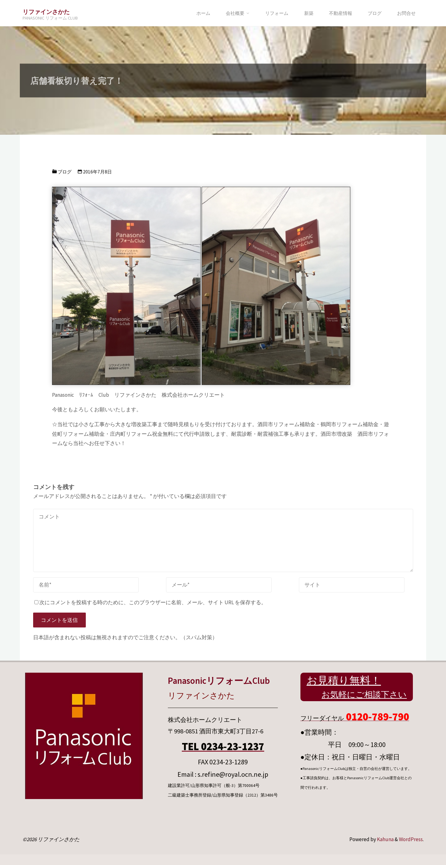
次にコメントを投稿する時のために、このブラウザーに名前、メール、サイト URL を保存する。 (150, 602)
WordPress (411, 839)
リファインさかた (46, 11)
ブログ (65, 172)
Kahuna (385, 839)
